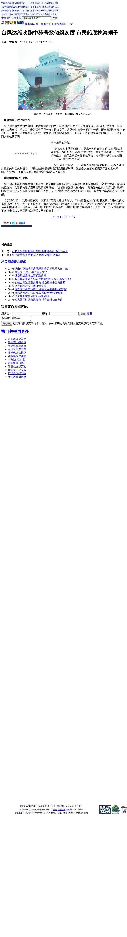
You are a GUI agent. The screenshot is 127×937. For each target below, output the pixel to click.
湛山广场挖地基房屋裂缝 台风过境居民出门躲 (41, 268)
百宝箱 (18, 17)
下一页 (72, 216)
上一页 (55, 216)
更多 (25, 332)
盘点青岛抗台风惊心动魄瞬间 (32, 296)
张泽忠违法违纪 (17, 353)
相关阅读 (7, 262)
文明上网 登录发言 (17, 319)
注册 (89, 313)
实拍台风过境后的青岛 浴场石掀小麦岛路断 (40, 282)
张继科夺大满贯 (17, 346)
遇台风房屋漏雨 (17, 357)
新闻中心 (46, 24)
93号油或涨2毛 (16, 360)
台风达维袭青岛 (17, 350)
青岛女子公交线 (17, 370)
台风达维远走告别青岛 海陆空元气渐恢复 (39, 292)
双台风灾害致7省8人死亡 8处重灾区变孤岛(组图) (43, 279)
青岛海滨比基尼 (17, 340)
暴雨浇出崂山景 (17, 343)
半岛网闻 (59, 24)
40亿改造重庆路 (17, 377)
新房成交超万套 (17, 367)
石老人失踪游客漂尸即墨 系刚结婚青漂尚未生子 (40, 251)
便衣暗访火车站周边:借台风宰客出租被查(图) (41, 289)
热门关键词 (11, 332)
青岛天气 (6, 17)
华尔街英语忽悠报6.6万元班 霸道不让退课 (36, 254)
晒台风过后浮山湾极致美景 (30, 275)
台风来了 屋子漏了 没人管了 (31, 272)
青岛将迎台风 (16, 364)
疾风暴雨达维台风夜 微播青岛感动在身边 (39, 299)
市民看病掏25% (17, 374)
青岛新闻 (20, 262)
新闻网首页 (31, 24)
